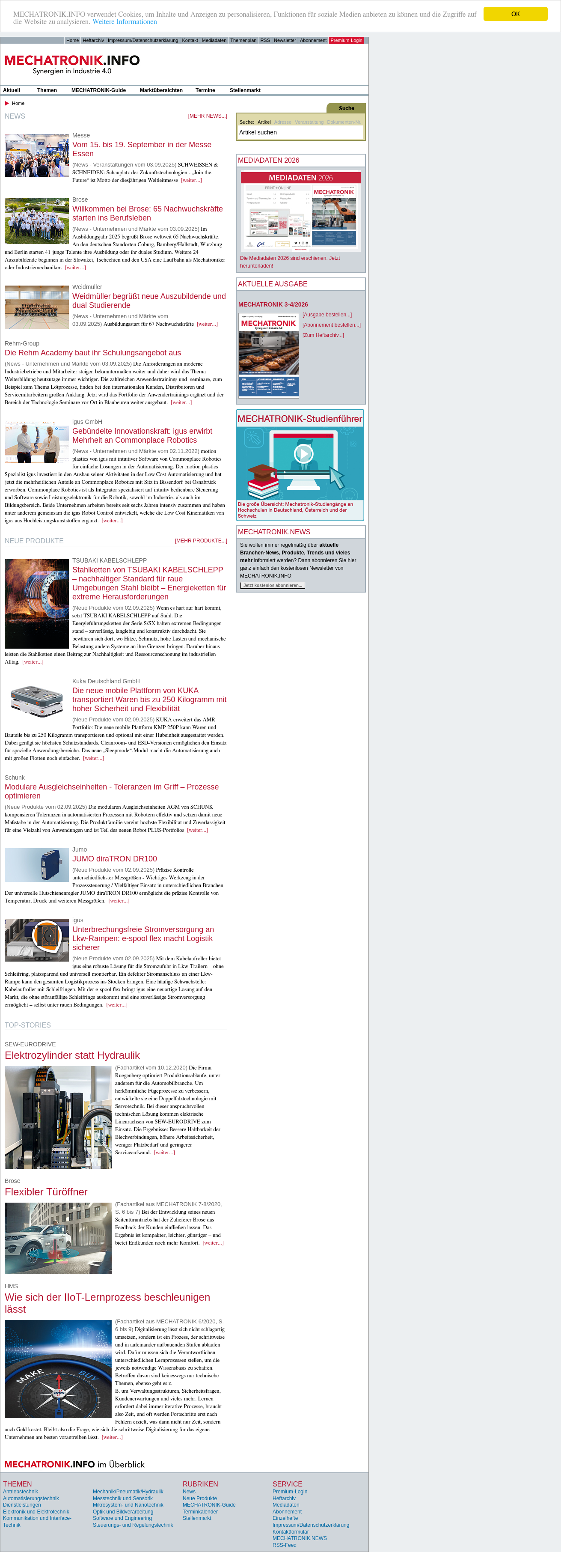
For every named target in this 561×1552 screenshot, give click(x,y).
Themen (47, 90)
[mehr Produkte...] (201, 541)
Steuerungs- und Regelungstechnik (133, 1525)
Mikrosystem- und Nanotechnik (128, 1505)
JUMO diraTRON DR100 (114, 859)
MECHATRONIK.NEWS (300, 1538)
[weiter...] (191, 180)
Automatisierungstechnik (31, 1498)
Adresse (282, 122)
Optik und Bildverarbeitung (123, 1512)
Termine (205, 90)
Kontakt (190, 40)
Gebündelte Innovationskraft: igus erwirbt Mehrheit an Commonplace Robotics (142, 435)
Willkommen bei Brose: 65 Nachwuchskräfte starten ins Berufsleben (147, 213)
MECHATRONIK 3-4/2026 (273, 304)
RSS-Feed (285, 1545)
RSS (265, 40)
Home (72, 40)
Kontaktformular (291, 1532)
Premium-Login (346, 40)
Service (288, 1484)
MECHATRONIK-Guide (98, 90)
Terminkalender (200, 1512)
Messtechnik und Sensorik (123, 1498)
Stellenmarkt (245, 90)
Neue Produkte (200, 1498)
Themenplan (243, 40)
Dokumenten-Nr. (344, 122)
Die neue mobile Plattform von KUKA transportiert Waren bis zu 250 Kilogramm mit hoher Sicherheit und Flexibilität (149, 699)
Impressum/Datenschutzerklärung (143, 40)
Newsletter (285, 40)
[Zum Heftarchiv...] (323, 335)
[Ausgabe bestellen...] (327, 315)
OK (515, 13)
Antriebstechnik (20, 1492)
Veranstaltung (309, 122)
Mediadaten (214, 40)
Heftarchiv (93, 40)
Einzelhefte (285, 1518)
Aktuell (11, 90)
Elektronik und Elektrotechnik (36, 1512)
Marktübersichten (161, 90)
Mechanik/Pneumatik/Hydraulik (128, 1492)
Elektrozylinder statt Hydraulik (72, 1055)
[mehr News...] (207, 116)
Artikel (264, 122)
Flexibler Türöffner (46, 1192)
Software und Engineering (122, 1518)
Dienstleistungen (22, 1505)
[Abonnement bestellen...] (332, 325)
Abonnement (313, 40)
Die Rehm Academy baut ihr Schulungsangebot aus (93, 353)
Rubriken (200, 1484)
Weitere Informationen (124, 21)
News (189, 1492)
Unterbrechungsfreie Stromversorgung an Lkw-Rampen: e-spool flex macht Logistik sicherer (143, 938)
